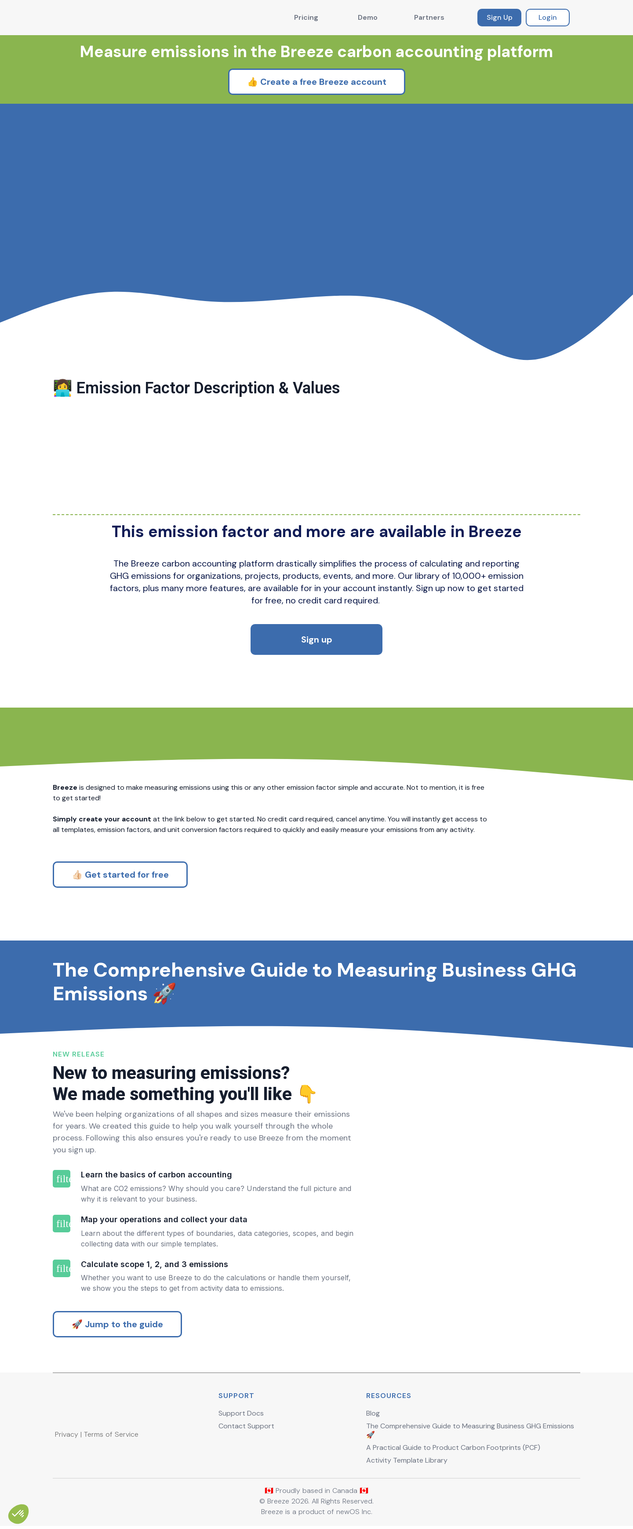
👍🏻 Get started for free (120, 874)
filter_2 (61, 1223)
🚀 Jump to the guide (117, 1324)
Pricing (306, 17)
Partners (429, 17)
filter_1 (61, 1178)
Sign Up (500, 17)
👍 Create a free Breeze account (316, 81)
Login (547, 17)
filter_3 (61, 1268)
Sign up (316, 639)
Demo (368, 17)
